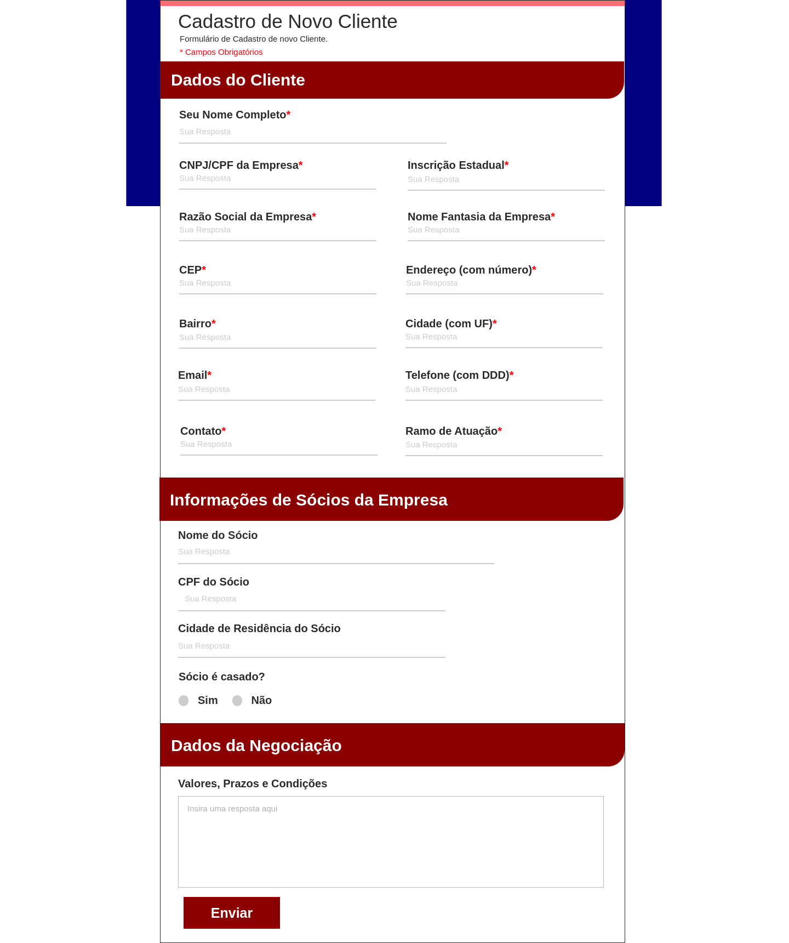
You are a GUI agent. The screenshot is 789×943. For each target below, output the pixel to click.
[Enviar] (232, 913)
